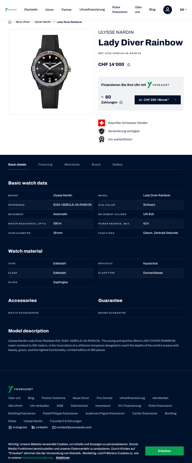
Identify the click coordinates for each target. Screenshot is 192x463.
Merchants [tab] (72, 164)
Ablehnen (63, 457)
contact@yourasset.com (72, 427)
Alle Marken (160, 398)
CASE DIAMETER (19, 233)
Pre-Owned (104, 398)
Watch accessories (23, 313)
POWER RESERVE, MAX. (114, 223)
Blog (152, 9)
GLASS (12, 282)
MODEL (103, 195)
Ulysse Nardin (33, 421)
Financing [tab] (45, 164)
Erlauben (164, 450)
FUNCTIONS (106, 233)
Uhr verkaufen (39, 405)
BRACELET (105, 263)
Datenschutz (79, 405)
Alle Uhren (15, 405)
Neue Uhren (81, 398)
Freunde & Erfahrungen (66, 421)
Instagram (17, 427)
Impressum (103, 405)
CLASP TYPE (106, 273)
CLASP (12, 273)
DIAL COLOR (106, 205)
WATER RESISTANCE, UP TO (27, 223)
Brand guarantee (112, 313)
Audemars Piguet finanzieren (105, 413)
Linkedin (39, 427)
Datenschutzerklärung (37, 457)
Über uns (138, 10)
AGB (60, 405)
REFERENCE (16, 205)
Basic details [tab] (17, 164)
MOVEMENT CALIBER (112, 214)
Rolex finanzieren (120, 10)
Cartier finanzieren (145, 413)
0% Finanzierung (129, 405)
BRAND (13, 195)
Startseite (31, 9)
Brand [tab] (96, 164)
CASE (12, 263)
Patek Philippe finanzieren (60, 413)
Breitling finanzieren (21, 413)
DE (182, 9)
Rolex (12, 421)
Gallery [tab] (117, 164)
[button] (113, 100)
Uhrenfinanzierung (92, 9)
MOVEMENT (16, 214)
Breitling (170, 413)
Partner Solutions (53, 398)
